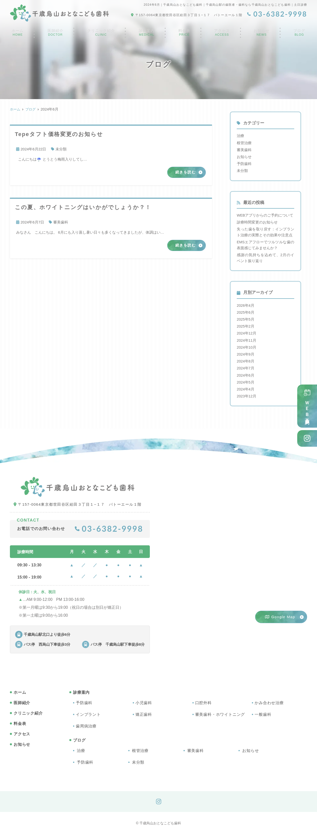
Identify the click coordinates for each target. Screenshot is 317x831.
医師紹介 (54, 33)
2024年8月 (246, 359)
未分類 (61, 149)
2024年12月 (247, 331)
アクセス (222, 33)
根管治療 (244, 142)
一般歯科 (263, 711)
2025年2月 (246, 324)
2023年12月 (247, 393)
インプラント (88, 711)
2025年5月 (246, 317)
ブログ (300, 33)
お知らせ (262, 33)
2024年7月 (246, 365)
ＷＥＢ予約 (307, 406)
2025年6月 (246, 310)
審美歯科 (60, 222)
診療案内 (148, 33)
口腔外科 (203, 699)
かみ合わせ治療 (269, 699)
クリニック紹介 (101, 33)
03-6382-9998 (109, 525)
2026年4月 (246, 304)
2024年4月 (246, 386)
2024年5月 (246, 379)
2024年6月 (246, 372)
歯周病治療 (86, 723)
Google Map (280, 614)
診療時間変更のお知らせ (257, 221)
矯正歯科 (143, 711)
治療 (240, 136)
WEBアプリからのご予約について (265, 214)
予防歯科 (244, 163)
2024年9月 (246, 352)
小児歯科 (143, 699)
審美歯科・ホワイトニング (220, 711)
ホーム (17, 33)
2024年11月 (247, 338)
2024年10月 (247, 345)
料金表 (185, 33)
